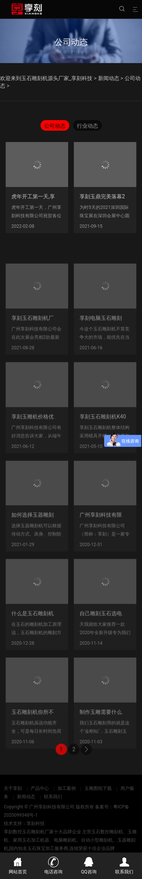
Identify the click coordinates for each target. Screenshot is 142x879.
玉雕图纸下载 (98, 788)
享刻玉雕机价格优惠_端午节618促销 (54, 438)
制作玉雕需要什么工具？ (109, 733)
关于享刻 (13, 788)
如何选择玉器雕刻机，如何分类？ (51, 536)
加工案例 (67, 788)
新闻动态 (108, 78)
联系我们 (53, 796)
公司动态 (55, 126)
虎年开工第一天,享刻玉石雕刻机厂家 (54, 196)
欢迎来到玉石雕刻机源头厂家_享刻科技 (46, 78)
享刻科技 (36, 823)
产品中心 (40, 788)
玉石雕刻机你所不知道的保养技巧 (51, 733)
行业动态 (87, 126)
